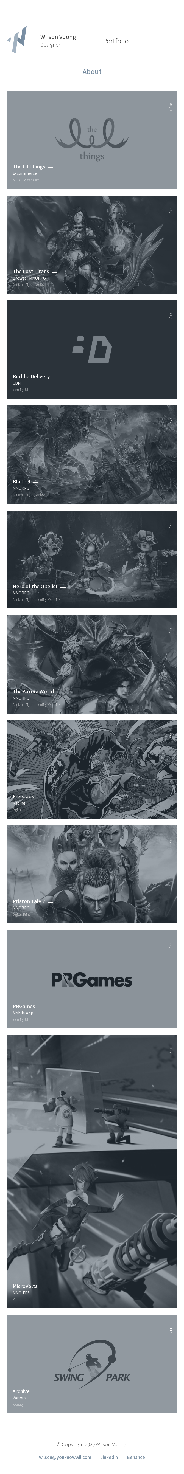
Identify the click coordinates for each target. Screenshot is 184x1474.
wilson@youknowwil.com (65, 1457)
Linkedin (109, 1457)
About (92, 72)
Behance (136, 1457)
